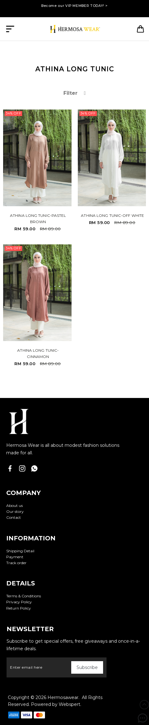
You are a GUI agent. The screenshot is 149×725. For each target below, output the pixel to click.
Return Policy (18, 608)
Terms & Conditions (23, 596)
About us (14, 505)
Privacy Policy (19, 602)
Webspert (69, 704)
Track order (16, 562)
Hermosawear (62, 697)
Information (31, 538)
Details (20, 583)
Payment (14, 556)
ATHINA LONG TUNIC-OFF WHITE (112, 215)
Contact (13, 517)
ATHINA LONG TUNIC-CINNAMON (38, 353)
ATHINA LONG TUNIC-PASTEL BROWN (38, 218)
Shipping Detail (20, 551)
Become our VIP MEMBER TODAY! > (74, 6)
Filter (74, 93)
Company (23, 493)
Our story (15, 511)
